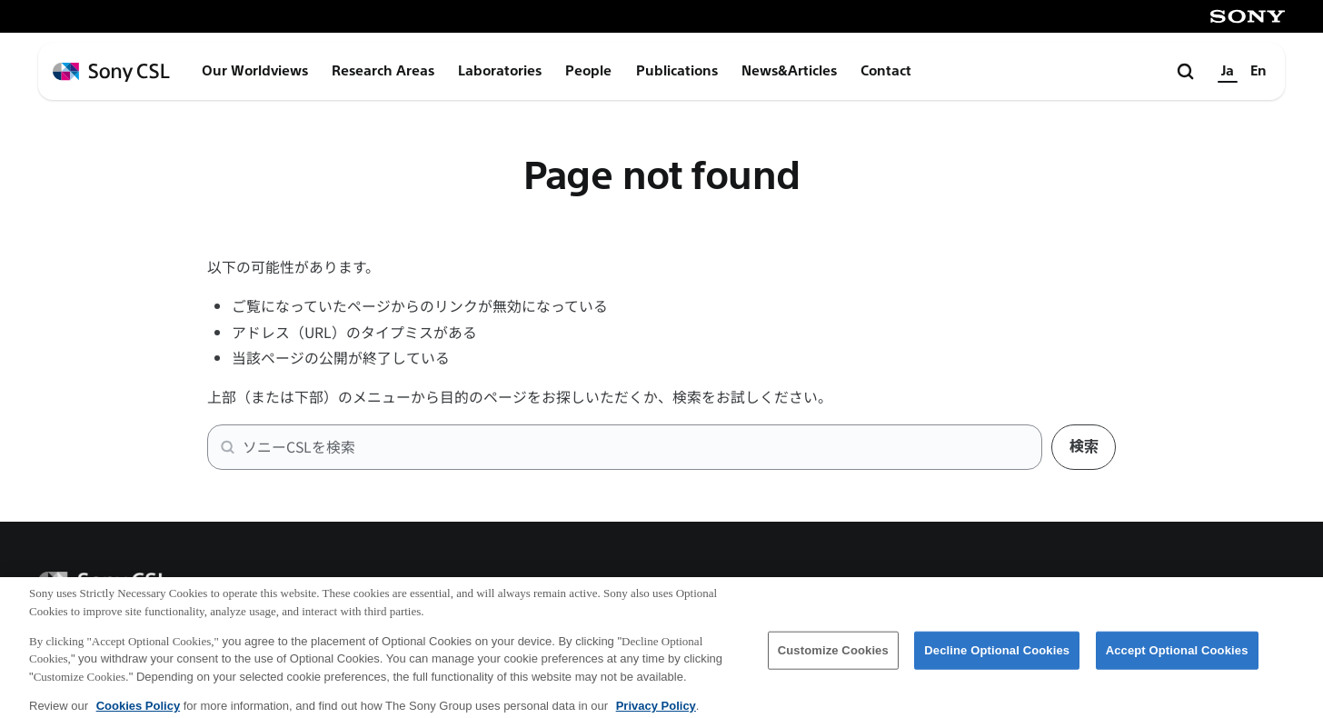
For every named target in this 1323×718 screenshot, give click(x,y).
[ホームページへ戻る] (111, 72)
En (1258, 71)
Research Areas (383, 71)
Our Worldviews (255, 71)
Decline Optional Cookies (996, 656)
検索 (1084, 446)
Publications (677, 71)
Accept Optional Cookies (1177, 656)
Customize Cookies (833, 656)
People (588, 71)
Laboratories (500, 71)
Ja (1227, 71)
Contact (885, 71)
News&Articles (789, 71)
